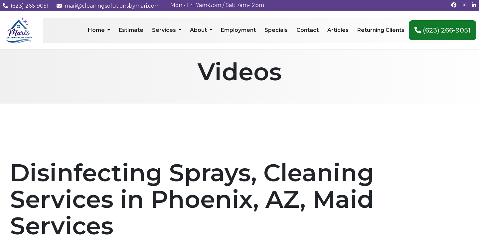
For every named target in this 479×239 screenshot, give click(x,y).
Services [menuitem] (164, 30)
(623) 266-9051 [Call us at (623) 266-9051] (26, 6)
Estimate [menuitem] (131, 30)
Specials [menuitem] (276, 30)
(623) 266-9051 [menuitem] (442, 30)
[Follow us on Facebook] (453, 5)
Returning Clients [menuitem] (380, 30)
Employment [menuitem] (238, 30)
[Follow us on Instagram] (464, 5)
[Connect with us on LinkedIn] (474, 5)
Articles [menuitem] (338, 30)
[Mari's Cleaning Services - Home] (19, 30)
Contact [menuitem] (307, 30)
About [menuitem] (199, 30)
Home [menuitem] (97, 30)
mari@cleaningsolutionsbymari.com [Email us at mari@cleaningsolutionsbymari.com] (108, 6)
